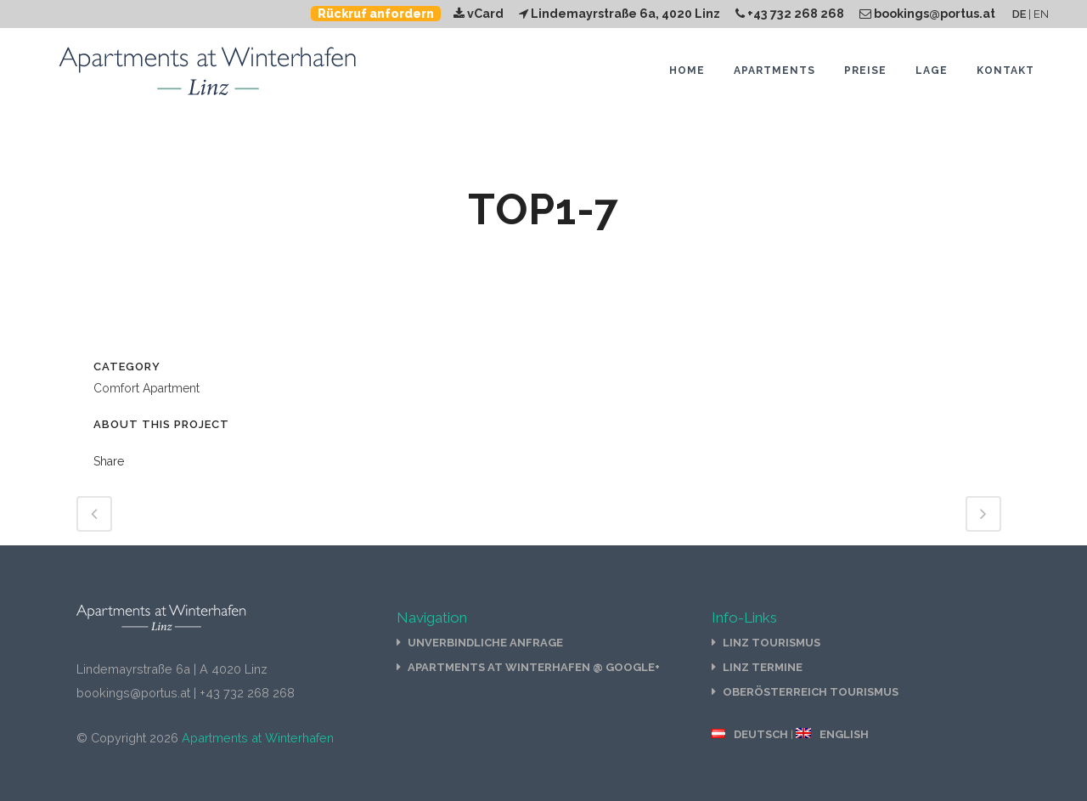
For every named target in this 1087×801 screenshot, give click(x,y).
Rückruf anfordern (376, 13)
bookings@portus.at (927, 13)
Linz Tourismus (771, 642)
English (844, 734)
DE (1019, 14)
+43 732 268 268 (789, 13)
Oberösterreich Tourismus (810, 691)
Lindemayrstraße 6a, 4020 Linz (619, 13)
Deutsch (761, 734)
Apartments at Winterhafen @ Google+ (534, 667)
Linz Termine (763, 667)
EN (1041, 14)
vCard (478, 13)
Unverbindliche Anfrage (485, 642)
